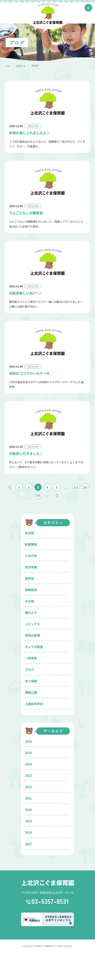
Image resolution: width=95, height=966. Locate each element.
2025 (28, 752)
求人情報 (31, 681)
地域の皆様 (32, 635)
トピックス (32, 624)
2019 (28, 821)
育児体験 (31, 567)
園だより (31, 612)
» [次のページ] (57, 495)
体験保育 (31, 589)
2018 (28, 832)
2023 (28, 775)
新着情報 (31, 544)
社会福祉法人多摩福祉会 (43, 946)
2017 (28, 844)
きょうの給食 (34, 646)
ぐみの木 (31, 555)
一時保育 (31, 658)
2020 (28, 809)
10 (76, 487)
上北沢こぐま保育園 (47, 883)
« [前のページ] (9, 487)
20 (85, 487)
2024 (28, 764)
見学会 (29, 578)
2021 (28, 798)
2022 (28, 787)
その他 (29, 601)
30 (38, 495)
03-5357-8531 (47, 901)
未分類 (29, 533)
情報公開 (31, 692)
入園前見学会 (34, 703)
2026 (28, 741)
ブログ (29, 669)
